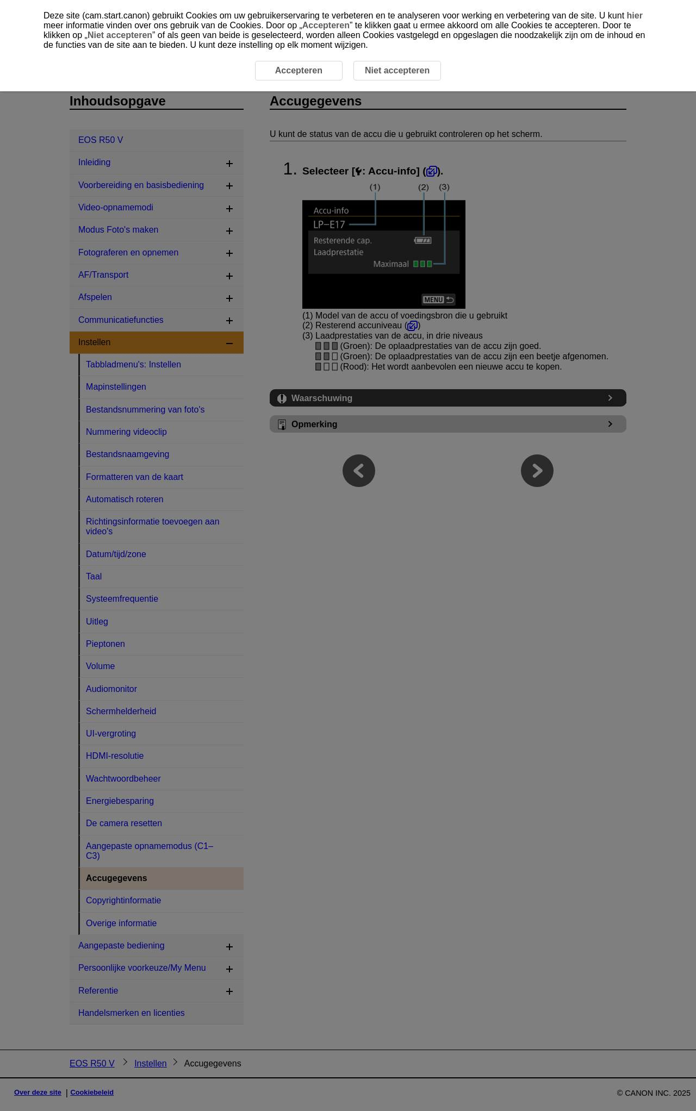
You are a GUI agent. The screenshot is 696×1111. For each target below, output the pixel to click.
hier (635, 15)
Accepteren (326, 25)
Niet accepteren (120, 35)
